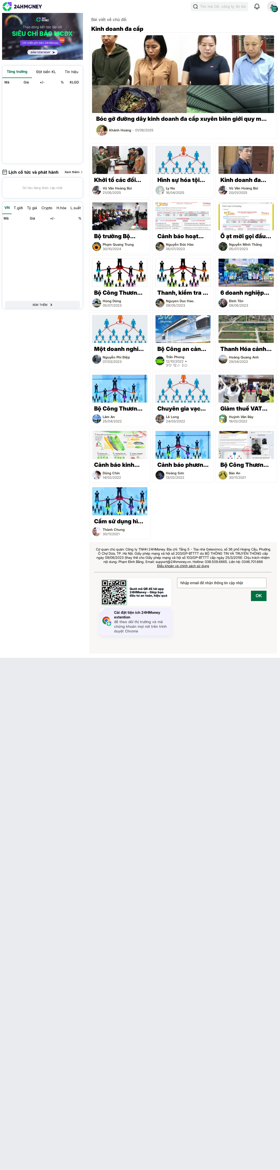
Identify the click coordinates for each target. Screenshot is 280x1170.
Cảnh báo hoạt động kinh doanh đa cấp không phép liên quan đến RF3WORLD (181, 236)
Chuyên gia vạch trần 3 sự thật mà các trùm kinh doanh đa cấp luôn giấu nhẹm (181, 408)
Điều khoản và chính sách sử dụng (183, 566)
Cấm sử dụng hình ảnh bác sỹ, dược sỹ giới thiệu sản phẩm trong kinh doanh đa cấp (119, 521)
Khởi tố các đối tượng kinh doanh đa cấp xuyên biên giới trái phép (119, 180)
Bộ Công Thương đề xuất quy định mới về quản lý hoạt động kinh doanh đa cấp (117, 408)
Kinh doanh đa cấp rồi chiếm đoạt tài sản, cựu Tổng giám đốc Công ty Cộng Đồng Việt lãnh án (245, 180)
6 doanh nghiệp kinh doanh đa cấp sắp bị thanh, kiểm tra (246, 292)
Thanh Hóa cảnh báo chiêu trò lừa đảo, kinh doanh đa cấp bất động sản (244, 349)
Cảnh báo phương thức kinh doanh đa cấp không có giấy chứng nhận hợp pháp (182, 464)
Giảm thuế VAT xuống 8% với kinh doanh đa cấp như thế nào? (246, 408)
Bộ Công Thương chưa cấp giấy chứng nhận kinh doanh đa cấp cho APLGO (245, 464)
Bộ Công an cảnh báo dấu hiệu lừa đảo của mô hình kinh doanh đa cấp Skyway (183, 349)
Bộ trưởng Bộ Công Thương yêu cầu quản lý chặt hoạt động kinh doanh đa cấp (119, 236)
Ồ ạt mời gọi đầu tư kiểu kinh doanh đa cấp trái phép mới (244, 236)
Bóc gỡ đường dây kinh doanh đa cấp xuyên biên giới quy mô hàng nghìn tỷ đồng (180, 118)
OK (259, 596)
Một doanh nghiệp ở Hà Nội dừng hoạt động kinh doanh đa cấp (119, 349)
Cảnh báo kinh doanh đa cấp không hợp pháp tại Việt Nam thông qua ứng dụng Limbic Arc (117, 464)
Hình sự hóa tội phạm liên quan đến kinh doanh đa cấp (179, 180)
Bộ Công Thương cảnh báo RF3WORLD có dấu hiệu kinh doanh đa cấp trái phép (118, 292)
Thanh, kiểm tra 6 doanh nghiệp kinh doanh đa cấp (183, 292)
